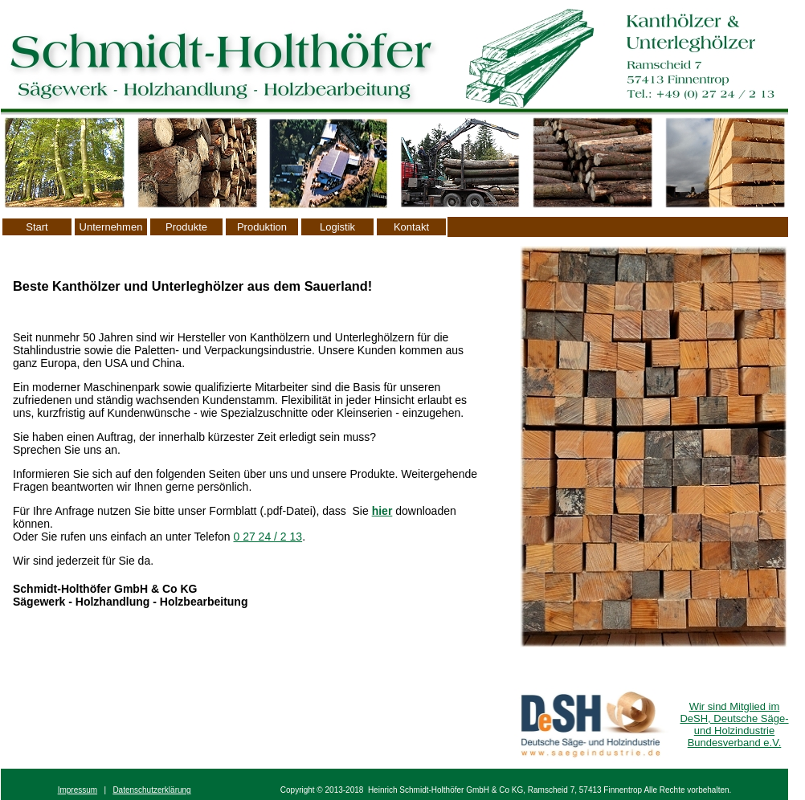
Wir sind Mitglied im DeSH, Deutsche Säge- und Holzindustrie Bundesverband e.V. (734, 724)
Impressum (77, 790)
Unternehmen (111, 227)
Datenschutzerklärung (151, 790)
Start (36, 227)
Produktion (262, 227)
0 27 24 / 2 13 (267, 536)
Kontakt (411, 227)
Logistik (337, 227)
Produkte (186, 227)
